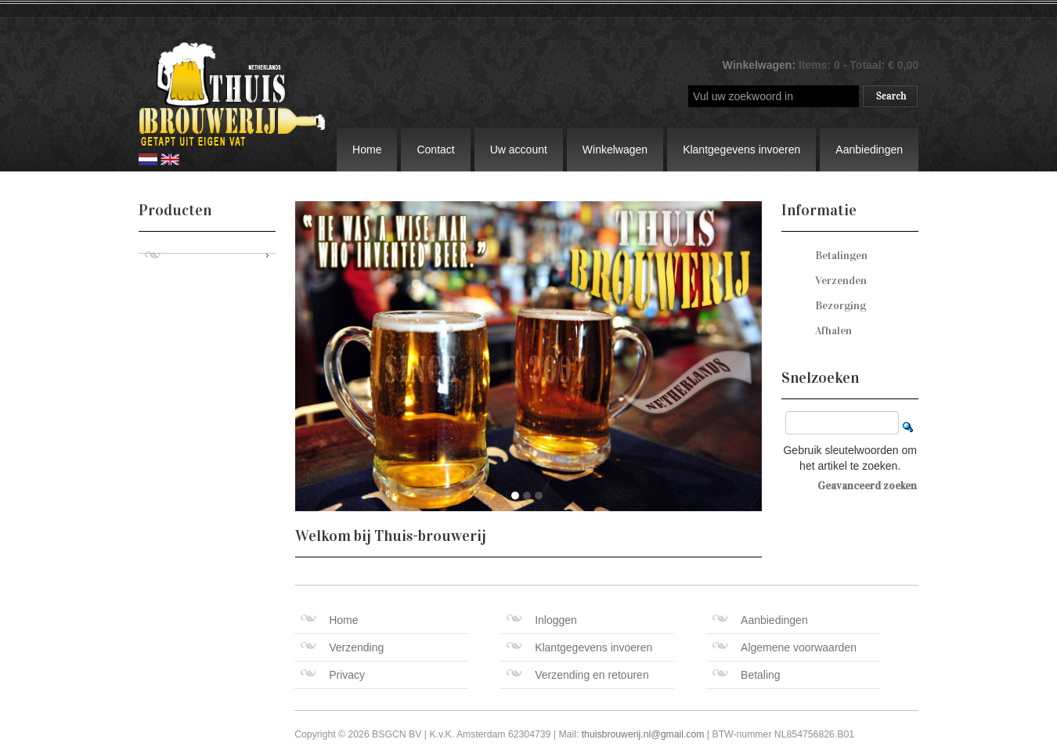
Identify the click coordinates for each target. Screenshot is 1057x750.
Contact (435, 149)
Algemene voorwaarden (784, 647)
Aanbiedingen (869, 149)
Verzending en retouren (578, 675)
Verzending (342, 647)
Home (366, 149)
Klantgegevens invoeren (741, 149)
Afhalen (833, 330)
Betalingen (841, 255)
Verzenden (841, 280)
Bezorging (840, 305)
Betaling (746, 675)
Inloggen (542, 620)
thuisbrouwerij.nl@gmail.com (643, 734)
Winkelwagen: (761, 65)
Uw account (518, 149)
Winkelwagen (615, 149)
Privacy (333, 675)
